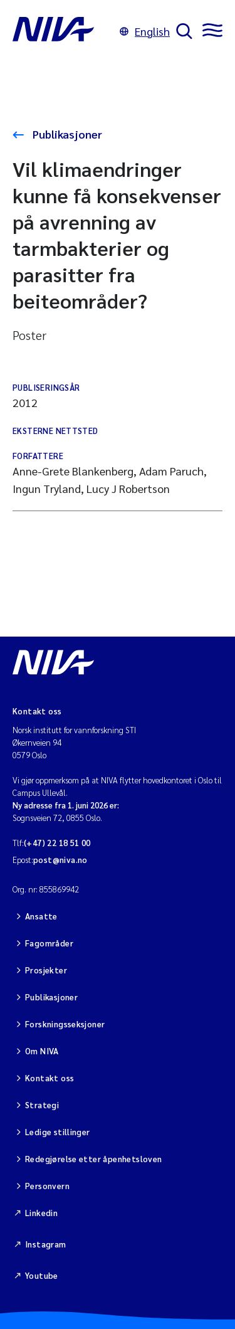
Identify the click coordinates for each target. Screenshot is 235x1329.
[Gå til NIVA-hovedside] (63, 31)
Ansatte (41, 916)
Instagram (45, 1244)
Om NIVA (42, 1051)
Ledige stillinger (57, 1131)
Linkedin (41, 1212)
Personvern (47, 1185)
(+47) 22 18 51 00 (57, 842)
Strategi (42, 1104)
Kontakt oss (49, 1077)
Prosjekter (46, 970)
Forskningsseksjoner (65, 1024)
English (145, 31)
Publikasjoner (66, 134)
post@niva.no (60, 859)
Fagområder (49, 943)
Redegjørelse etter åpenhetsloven (93, 1158)
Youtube (41, 1275)
